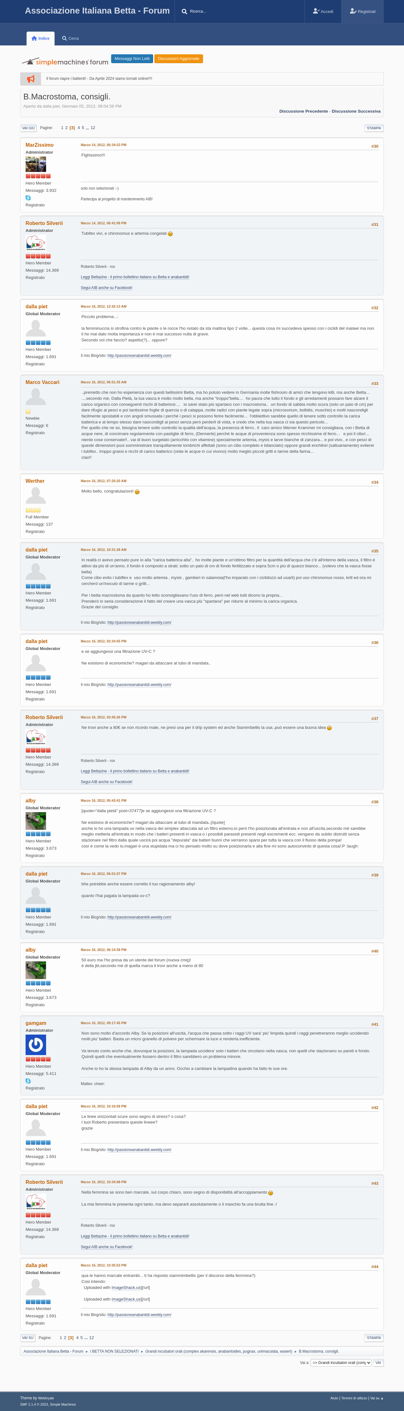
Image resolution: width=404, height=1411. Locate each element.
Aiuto (334, 1398)
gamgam (36, 1023)
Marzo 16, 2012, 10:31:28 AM (104, 550)
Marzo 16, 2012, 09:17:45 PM (103, 1023)
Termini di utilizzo (354, 1398)
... (88, 127)
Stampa (374, 128)
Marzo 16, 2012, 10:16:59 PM (103, 1106)
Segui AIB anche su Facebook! (107, 288)
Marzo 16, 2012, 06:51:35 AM (104, 382)
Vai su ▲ (377, 1398)
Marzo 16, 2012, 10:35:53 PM (103, 1265)
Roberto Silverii (44, 223)
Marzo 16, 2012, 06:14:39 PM (103, 950)
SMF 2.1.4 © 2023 (34, 1404)
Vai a (304, 1362)
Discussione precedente (303, 111)
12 (93, 127)
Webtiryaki (46, 1398)
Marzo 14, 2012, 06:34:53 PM (103, 145)
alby (31, 800)
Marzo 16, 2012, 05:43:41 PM (103, 800)
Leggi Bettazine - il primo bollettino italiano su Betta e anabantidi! (135, 277)
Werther (35, 481)
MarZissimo (40, 145)
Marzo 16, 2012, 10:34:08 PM (103, 1182)
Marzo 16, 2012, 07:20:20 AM (104, 481)
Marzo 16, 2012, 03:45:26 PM (103, 717)
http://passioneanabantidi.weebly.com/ (139, 355)
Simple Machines (63, 1404)
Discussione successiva (356, 111)
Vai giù (28, 128)
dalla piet (36, 306)
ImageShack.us (126, 1287)
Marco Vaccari (43, 382)
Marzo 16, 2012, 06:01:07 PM (103, 874)
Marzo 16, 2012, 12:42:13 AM (104, 306)
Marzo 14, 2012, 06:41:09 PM (103, 223)
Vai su (27, 1338)
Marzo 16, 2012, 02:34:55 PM (103, 641)
